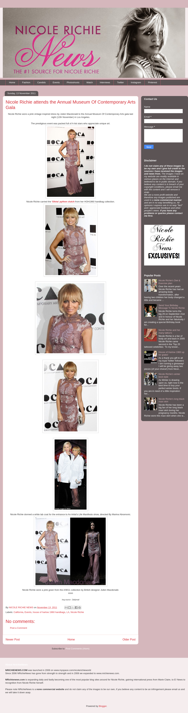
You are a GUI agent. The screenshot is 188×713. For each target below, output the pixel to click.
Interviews (105, 82)
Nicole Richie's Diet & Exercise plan (169, 282)
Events (56, 82)
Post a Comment (18, 628)
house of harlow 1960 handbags (49, 612)
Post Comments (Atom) (77, 648)
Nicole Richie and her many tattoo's (169, 331)
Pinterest (152, 82)
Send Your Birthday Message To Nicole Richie (172, 306)
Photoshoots (73, 82)
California (18, 612)
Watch (89, 82)
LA (68, 612)
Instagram (136, 82)
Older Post (129, 639)
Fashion (26, 82)
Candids (41, 82)
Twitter (120, 82)
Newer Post (13, 639)
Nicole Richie (77, 612)
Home (12, 82)
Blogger (103, 706)
